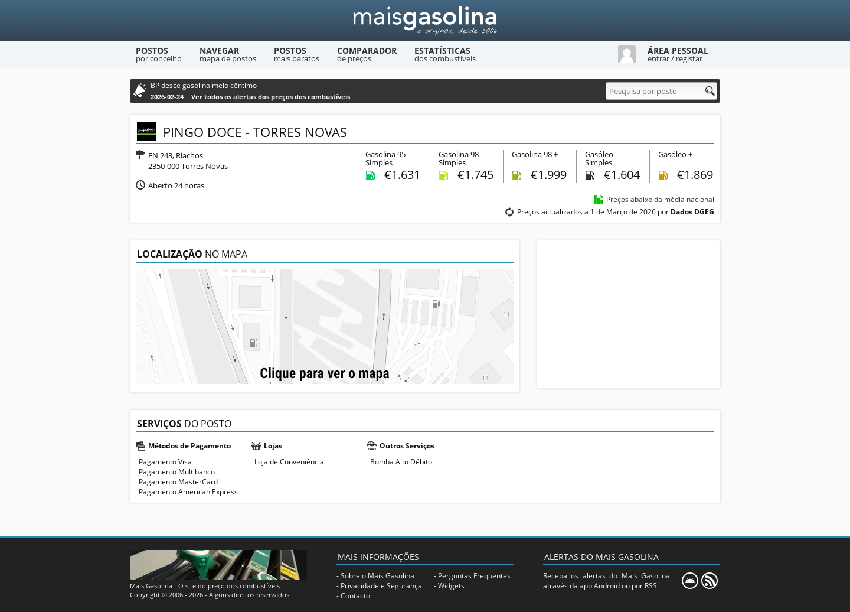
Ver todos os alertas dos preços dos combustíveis (270, 96)
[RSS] (709, 580)
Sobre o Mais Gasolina (377, 576)
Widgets (451, 586)
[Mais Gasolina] (425, 20)
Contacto (355, 596)
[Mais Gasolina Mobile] (690, 580)
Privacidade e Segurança (381, 586)
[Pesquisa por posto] (661, 91)
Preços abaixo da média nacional (660, 199)
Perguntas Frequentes (474, 576)
